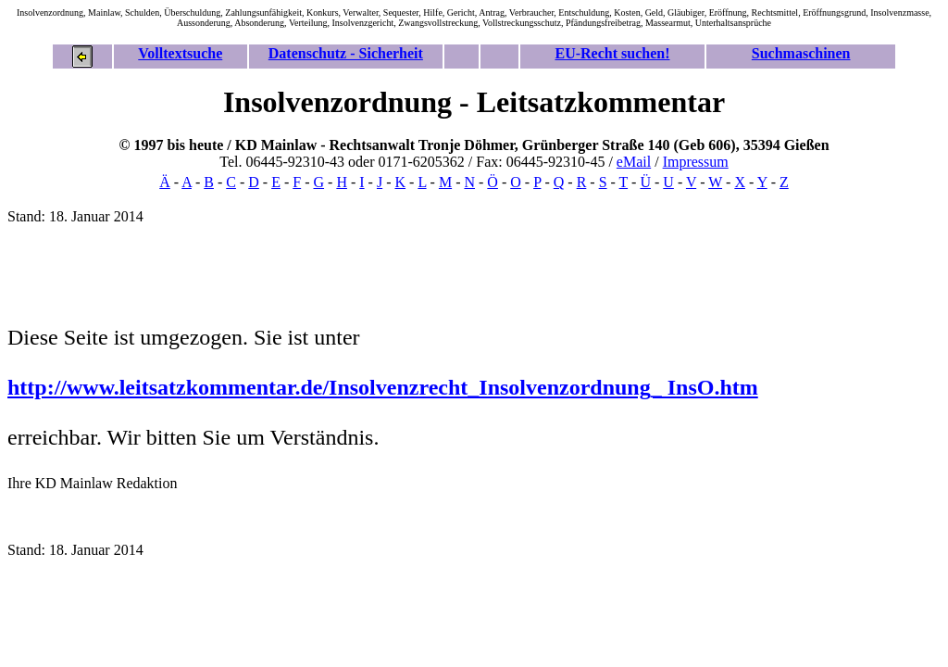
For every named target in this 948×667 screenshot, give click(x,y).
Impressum (696, 162)
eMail (634, 162)
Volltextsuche (180, 53)
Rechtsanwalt (372, 145)
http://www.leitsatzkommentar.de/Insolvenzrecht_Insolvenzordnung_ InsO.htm (382, 387)
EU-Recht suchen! (612, 53)
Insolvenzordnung (337, 102)
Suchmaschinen (801, 53)
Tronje (439, 145)
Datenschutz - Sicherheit (345, 53)
